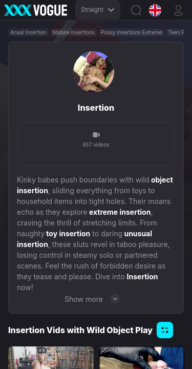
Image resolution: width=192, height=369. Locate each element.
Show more (96, 299)
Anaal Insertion (28, 32)
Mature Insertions (74, 32)
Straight (98, 9)
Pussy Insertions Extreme (131, 32)
